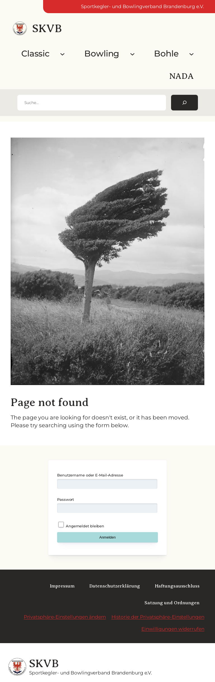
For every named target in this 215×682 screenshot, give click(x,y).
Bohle (166, 53)
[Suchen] (184, 102)
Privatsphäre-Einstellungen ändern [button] (65, 617)
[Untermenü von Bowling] (132, 53)
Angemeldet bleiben (81, 525)
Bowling (101, 53)
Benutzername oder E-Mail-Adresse (90, 475)
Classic (35, 53)
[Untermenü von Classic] (62, 53)
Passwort (65, 499)
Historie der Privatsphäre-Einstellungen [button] (157, 617)
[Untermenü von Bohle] (191, 53)
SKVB (47, 28)
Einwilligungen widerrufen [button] (172, 629)
